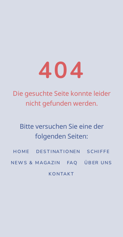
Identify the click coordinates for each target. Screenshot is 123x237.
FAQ (72, 163)
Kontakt (61, 174)
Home (21, 151)
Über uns (98, 163)
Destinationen (58, 151)
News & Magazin (35, 163)
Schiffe (98, 151)
